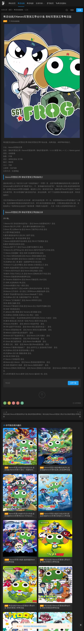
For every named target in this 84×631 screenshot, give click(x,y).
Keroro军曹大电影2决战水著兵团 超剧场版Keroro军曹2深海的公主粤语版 (15, 515)
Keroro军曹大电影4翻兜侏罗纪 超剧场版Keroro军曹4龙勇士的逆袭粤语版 (41, 469)
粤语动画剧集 (15, 21)
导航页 (50, 3)
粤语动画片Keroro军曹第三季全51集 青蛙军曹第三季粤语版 (68, 562)
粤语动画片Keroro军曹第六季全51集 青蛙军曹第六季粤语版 (15, 562)
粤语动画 (21, 3)
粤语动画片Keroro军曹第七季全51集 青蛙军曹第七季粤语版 (68, 515)
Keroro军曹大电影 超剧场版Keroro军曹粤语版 (41, 515)
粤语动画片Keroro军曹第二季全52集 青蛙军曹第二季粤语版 (15, 609)
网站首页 (12, 3)
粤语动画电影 (9, 430)
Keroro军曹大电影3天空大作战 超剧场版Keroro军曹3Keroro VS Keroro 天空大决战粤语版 (68, 469)
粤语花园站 (61, 3)
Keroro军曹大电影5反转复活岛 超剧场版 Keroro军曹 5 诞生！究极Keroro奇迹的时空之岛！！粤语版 (15, 469)
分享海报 (77, 403)
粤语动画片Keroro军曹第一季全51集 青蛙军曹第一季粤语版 (41, 609)
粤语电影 (30, 3)
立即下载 (73, 383)
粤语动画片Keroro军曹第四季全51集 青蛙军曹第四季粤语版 (41, 562)
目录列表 (39, 3)
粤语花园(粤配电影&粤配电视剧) (35, 626)
